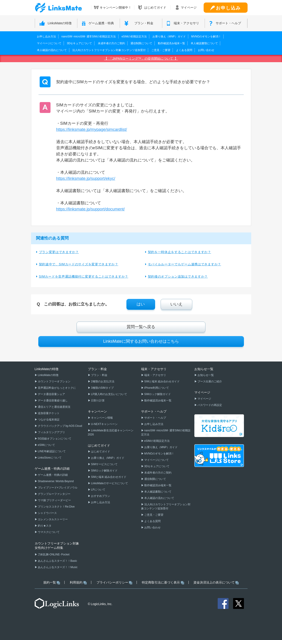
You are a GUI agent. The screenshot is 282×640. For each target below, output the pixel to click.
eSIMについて (46, 445)
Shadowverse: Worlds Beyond (55, 481)
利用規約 (78, 582)
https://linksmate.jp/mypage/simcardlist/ (91, 129)
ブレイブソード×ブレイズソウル (57, 487)
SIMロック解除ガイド (104, 470)
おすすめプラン (100, 496)
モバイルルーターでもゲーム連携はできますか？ (184, 264)
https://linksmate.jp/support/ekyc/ (85, 178)
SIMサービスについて (104, 464)
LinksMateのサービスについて (109, 483)
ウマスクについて (48, 532)
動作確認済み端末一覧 (171, 43)
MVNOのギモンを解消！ (206, 36)
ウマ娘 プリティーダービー (54, 500)
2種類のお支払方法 (102, 381)
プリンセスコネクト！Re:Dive (56, 506)
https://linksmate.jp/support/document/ (90, 209)
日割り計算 (98, 400)
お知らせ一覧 (205, 375)
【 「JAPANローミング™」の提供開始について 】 (141, 58)
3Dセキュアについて (79, 43)
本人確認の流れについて (52, 50)
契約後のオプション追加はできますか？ (178, 276)
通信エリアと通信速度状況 (53, 406)
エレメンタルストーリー (52, 519)
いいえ (176, 304)
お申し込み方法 (46, 36)
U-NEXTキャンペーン (104, 424)
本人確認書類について (204, 43)
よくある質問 (184, 50)
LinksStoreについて (49, 457)
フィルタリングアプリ (51, 432)
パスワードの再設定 (209, 405)
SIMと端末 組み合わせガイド (108, 477)
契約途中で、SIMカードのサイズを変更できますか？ (78, 264)
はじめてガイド (100, 451)
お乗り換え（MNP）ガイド (169, 36)
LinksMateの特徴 (47, 375)
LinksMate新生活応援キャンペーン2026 (110, 432)
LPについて (98, 489)
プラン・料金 (99, 375)
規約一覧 (51, 582)
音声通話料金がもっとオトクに (56, 387)
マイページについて (49, 43)
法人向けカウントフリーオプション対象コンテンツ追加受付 (109, 50)
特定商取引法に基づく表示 (163, 582)
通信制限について (141, 43)
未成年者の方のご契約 (111, 43)
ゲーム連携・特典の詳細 (52, 474)
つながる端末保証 (48, 419)
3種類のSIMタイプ (102, 387)
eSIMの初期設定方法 (134, 36)
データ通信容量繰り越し (52, 400)
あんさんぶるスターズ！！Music (57, 567)
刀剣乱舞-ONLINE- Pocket (53, 554)
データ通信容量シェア (51, 394)
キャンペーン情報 (102, 417)
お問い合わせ (206, 50)
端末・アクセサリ (155, 375)
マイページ (204, 398)
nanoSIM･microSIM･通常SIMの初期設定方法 (88, 36)
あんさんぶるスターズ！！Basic (57, 560)
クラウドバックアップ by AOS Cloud (59, 425)
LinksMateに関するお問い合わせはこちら (141, 341)
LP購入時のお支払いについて (109, 394)
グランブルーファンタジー (53, 494)
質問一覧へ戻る (141, 327)
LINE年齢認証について (51, 451)
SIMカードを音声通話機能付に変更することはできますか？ (83, 276)
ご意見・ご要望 (160, 50)
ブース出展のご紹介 (209, 381)
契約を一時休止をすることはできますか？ (179, 252)
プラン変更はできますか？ (59, 252)
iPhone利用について (156, 387)
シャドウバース (47, 513)
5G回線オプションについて (54, 438)
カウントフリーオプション (53, 381)
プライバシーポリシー (114, 582)
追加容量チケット (48, 413)
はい (141, 304)
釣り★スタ (44, 525)
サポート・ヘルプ (155, 417)
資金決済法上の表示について (216, 582)
